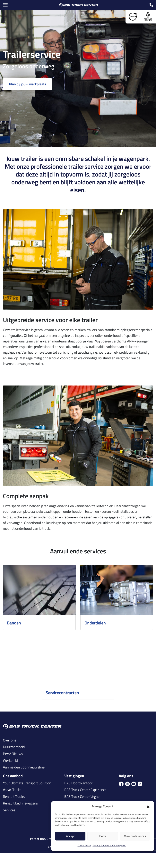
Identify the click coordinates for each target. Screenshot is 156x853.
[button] (148, 806)
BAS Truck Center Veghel (82, 796)
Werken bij (11, 760)
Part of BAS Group (42, 839)
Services (9, 810)
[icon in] (140, 784)
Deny (102, 836)
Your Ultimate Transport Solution (27, 783)
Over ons (9, 740)
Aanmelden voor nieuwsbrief (24, 767)
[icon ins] (127, 784)
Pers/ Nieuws (13, 754)
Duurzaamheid (14, 747)
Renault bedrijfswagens (20, 803)
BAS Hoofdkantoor (78, 783)
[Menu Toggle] (5, 5)
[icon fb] (121, 784)
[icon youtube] (133, 784)
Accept (70, 836)
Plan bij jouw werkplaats (27, 84)
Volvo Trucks (12, 790)
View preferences (135, 836)
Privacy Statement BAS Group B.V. (109, 845)
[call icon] (151, 5)
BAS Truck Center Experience (85, 790)
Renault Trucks (14, 796)
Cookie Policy (84, 845)
